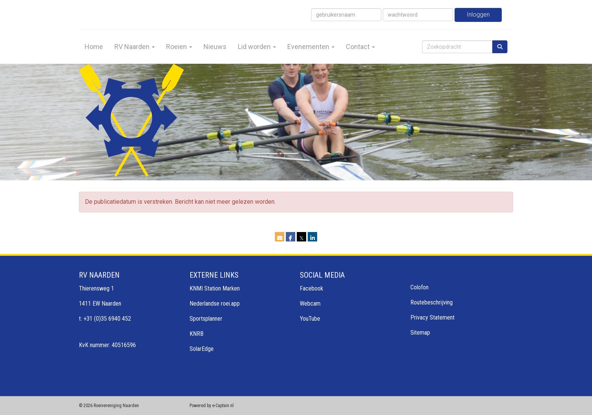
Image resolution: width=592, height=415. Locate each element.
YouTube (310, 318)
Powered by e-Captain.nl (212, 405)
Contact (360, 47)
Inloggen (478, 14)
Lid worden (257, 47)
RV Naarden (134, 47)
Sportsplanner (206, 318)
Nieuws (215, 47)
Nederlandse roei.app (215, 303)
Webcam (310, 303)
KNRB (197, 333)
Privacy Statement (432, 317)
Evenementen (311, 47)
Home (94, 47)
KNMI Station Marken (215, 288)
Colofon (419, 287)
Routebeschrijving (431, 302)
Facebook (311, 288)
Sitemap (420, 332)
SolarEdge (202, 348)
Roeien (179, 47)
